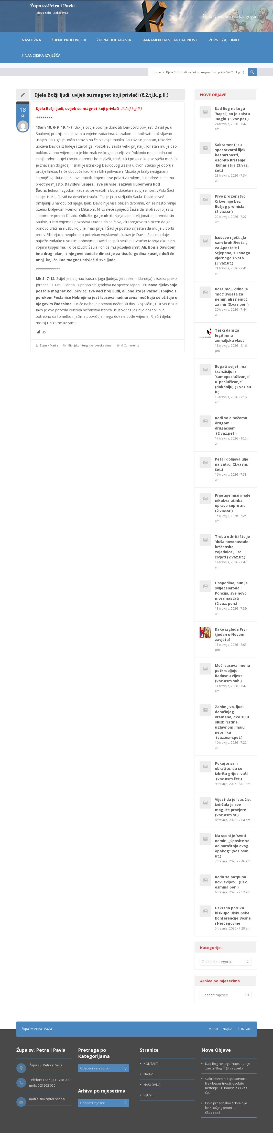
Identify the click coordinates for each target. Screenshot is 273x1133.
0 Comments (130, 345)
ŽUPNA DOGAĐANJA (114, 39)
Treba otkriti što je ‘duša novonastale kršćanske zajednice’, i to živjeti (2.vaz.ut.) (232, 546)
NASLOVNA (31, 39)
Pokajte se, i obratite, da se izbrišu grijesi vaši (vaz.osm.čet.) (231, 771)
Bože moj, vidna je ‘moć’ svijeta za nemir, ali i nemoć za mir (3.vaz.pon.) (232, 297)
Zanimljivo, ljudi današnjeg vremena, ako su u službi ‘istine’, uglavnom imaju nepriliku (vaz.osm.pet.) (232, 722)
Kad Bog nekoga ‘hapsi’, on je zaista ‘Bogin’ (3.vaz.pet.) (232, 113)
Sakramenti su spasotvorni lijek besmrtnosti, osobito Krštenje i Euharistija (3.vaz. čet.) (232, 157)
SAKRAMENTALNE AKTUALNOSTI (170, 39)
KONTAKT (245, 1029)
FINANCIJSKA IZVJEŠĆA (41, 55)
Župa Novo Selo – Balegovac (229, 16)
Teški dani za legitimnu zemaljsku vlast (229, 335)
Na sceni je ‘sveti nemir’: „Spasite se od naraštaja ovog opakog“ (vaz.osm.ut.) (232, 846)
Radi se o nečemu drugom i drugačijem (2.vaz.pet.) (231, 425)
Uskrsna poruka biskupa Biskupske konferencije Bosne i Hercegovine (233, 915)
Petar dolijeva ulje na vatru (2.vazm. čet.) (231, 464)
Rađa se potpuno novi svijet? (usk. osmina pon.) (231, 882)
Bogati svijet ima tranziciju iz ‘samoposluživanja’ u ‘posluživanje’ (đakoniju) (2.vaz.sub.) (233, 379)
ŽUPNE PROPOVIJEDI (68, 39)
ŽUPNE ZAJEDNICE (224, 39)
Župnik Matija (49, 345)
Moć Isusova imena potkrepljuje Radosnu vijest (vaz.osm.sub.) (232, 673)
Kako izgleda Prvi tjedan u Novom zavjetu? (231, 634)
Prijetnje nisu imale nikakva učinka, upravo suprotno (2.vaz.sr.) (232, 503)
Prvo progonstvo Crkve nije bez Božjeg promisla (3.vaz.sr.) (230, 204)
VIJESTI (213, 1029)
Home (156, 72)
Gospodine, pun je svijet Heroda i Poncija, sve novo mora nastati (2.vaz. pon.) (231, 593)
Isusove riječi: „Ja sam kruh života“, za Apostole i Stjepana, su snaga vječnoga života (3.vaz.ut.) (232, 250)
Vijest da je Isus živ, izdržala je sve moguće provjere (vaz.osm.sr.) (233, 807)
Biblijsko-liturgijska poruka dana (90, 345)
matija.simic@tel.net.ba (47, 1099)
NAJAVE (228, 1029)
